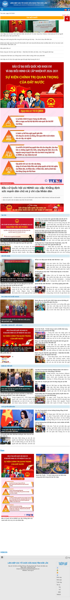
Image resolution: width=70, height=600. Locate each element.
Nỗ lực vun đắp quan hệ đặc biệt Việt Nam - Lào (49, 259)
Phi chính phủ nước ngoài (10, 296)
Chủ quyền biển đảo (8, 406)
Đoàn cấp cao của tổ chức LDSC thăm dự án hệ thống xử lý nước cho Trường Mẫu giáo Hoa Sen (51, 301)
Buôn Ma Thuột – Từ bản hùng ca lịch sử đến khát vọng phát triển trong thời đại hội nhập (31, 197)
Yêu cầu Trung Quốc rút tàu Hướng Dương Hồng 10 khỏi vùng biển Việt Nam (51, 411)
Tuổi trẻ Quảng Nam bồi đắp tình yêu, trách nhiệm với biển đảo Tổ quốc (52, 423)
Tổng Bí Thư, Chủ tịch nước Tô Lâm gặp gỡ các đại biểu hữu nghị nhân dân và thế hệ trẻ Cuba (16, 284)
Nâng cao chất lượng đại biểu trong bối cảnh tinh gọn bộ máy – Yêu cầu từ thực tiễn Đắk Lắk (26, 39)
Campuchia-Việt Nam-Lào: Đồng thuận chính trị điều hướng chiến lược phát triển (22, 55)
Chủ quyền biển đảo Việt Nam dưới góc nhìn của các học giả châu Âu (17, 435)
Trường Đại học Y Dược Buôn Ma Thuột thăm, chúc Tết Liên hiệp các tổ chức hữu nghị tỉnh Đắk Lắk (51, 243)
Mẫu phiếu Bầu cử (5, 48)
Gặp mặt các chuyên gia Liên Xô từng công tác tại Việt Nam (51, 382)
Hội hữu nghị (5, 256)
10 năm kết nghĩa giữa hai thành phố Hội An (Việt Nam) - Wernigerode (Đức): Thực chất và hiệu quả (16, 394)
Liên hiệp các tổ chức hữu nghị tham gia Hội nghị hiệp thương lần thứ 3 (20, 59)
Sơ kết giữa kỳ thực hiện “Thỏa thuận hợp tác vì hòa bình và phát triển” (51, 272)
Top (69, 557)
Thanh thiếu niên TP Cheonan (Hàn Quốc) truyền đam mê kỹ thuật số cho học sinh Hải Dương (52, 394)
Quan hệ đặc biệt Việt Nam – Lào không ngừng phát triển (51, 283)
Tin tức (3, 215)
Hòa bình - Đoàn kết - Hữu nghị (11, 325)
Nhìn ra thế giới (6, 366)
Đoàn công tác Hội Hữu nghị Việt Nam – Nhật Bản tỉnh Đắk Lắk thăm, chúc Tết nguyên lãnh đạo (26, 52)
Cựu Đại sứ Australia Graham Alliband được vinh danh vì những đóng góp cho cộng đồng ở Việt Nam (51, 370)
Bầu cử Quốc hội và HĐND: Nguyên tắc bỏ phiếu (17, 200)
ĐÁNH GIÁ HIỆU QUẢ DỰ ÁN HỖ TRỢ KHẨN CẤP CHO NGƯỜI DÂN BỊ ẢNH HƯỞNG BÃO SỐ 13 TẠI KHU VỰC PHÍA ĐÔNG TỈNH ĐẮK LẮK (51, 231)
